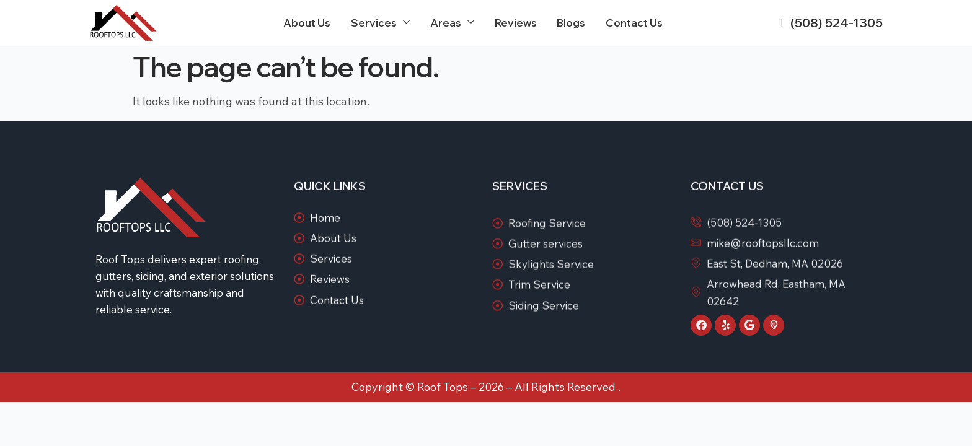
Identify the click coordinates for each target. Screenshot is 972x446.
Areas (455, 23)
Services (384, 23)
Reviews (518, 22)
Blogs (573, 22)
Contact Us (635, 22)
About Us (312, 22)
